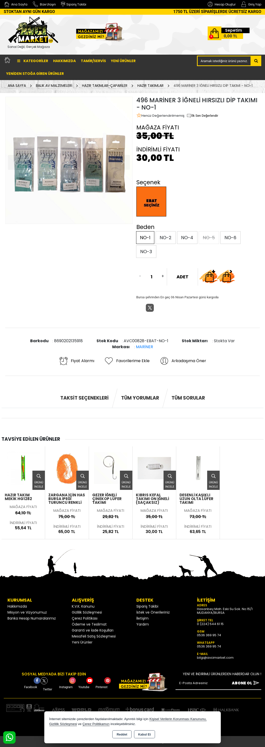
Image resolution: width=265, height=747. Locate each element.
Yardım (142, 624)
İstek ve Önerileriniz (153, 612)
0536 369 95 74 (209, 635)
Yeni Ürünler (82, 642)
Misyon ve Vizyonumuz (27, 612)
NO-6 (230, 237)
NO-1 (145, 237)
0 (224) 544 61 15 (210, 624)
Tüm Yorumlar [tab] (140, 398)
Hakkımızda (64, 60)
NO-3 (146, 251)
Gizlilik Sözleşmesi (87, 612)
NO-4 (187, 237)
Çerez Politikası (84, 618)
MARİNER (144, 347)
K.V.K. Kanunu (83, 606)
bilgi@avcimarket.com (215, 657)
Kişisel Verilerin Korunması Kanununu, (178, 719)
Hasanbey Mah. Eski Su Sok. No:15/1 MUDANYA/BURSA (225, 611)
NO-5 (209, 237)
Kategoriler (32, 60)
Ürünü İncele (38, 479)
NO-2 (166, 237)
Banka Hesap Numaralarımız (31, 618)
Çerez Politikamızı (96, 724)
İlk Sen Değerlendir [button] (202, 115)
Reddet (122, 734)
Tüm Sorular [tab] (188, 398)
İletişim (142, 618)
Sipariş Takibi (147, 606)
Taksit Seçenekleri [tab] (84, 398)
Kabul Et (144, 734)
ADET (182, 277)
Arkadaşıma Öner (183, 361)
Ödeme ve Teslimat (89, 624)
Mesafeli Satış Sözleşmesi (94, 636)
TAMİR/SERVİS (93, 60)
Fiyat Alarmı (76, 361)
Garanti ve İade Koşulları (92, 630)
